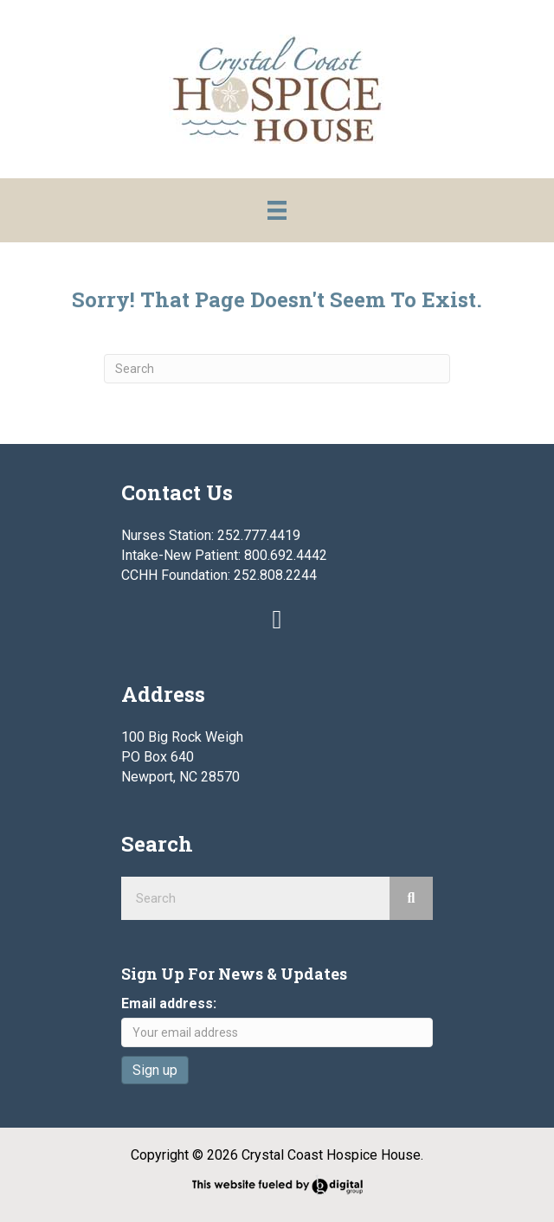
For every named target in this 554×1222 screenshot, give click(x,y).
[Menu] (277, 210)
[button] (277, 620)
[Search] (277, 368)
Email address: (168, 1003)
